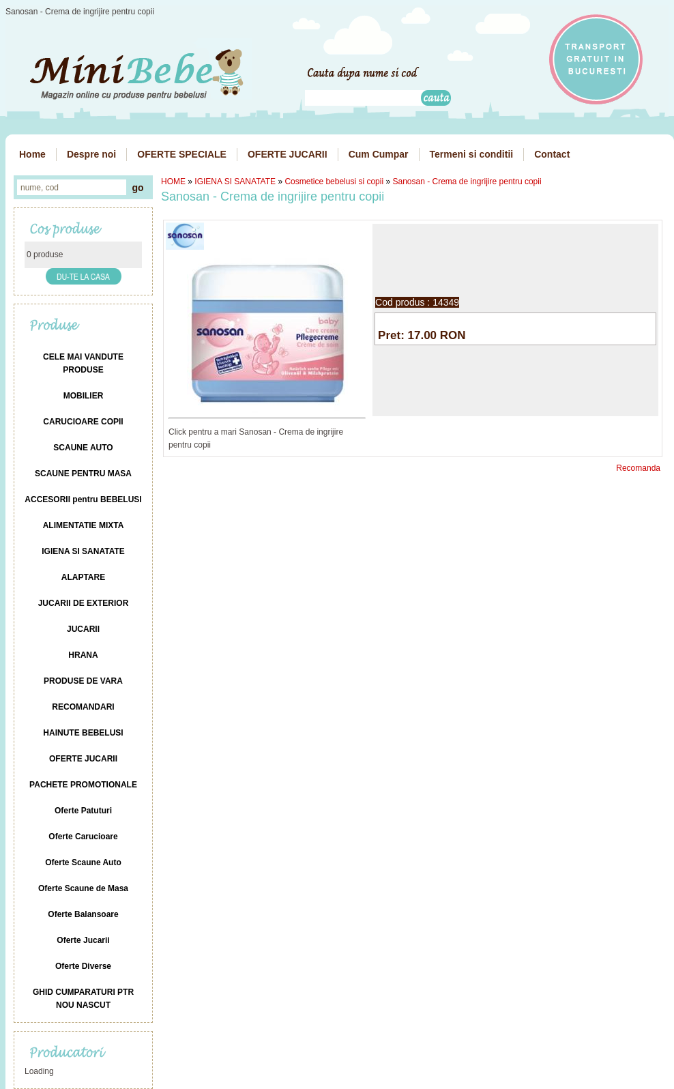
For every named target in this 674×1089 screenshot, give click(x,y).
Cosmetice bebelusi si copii (333, 181)
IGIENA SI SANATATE (235, 181)
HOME (173, 181)
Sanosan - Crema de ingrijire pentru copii (466, 181)
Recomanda (638, 468)
